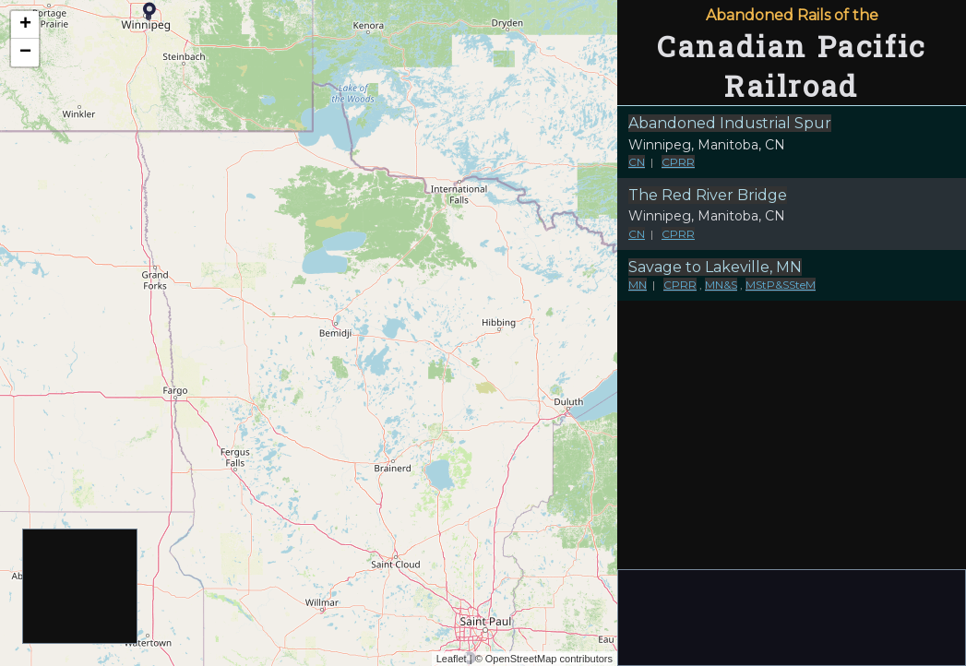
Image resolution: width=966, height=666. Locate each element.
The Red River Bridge (707, 195)
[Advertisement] (80, 587)
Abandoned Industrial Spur (729, 123)
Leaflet (451, 658)
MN (637, 284)
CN (636, 162)
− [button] (25, 52)
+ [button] (25, 25)
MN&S (721, 284)
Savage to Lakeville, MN (715, 267)
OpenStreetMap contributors (549, 658)
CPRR (678, 162)
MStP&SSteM (780, 284)
